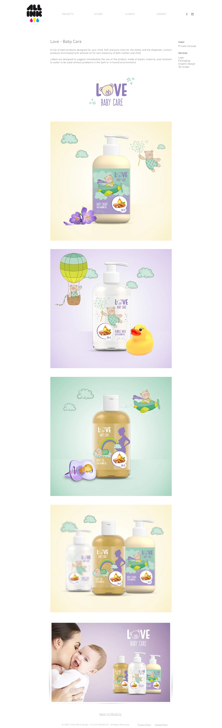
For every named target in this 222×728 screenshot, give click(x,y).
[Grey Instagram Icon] (192, 14)
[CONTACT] (161, 14)
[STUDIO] (98, 14)
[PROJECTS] (67, 14)
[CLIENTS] (130, 14)
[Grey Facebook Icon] (187, 14)
